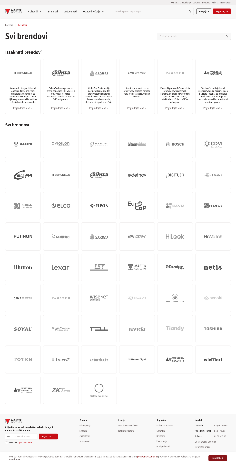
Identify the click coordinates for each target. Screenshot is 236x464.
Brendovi (53, 11)
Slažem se (217, 458)
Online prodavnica (165, 425)
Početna (9, 25)
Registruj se (222, 11)
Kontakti (206, 2)
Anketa (215, 2)
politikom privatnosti (147, 456)
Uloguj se (204, 11)
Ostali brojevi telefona (205, 441)
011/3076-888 (221, 425)
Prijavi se (48, 436)
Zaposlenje (185, 2)
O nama (174, 2)
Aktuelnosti (70, 11)
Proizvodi (35, 11)
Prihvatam (20, 443)
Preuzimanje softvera (128, 425)
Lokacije (196, 2)
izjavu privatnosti (25, 443)
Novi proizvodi (163, 446)
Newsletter (225, 2)
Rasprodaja (162, 441)
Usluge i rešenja (93, 11)
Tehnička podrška (126, 430)
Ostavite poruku (202, 447)
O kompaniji (84, 425)
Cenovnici (161, 430)
